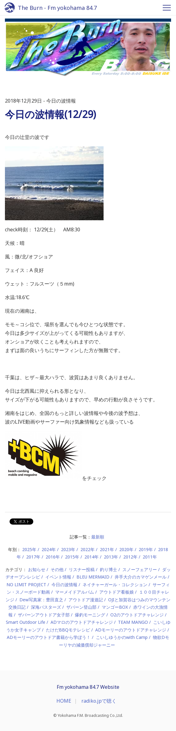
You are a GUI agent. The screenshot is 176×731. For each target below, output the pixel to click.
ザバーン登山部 (81, 607)
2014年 (91, 557)
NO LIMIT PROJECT (26, 584)
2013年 (111, 557)
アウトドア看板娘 (116, 592)
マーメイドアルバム (74, 592)
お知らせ (36, 569)
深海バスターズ (46, 607)
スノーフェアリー (139, 569)
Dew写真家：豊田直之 (41, 600)
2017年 (33, 557)
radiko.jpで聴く (99, 700)
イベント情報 (58, 577)
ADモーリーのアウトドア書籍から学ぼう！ (49, 637)
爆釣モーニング (90, 615)
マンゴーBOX (115, 607)
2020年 (126, 549)
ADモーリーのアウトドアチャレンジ (130, 630)
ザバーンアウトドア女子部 (44, 615)
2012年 (130, 557)
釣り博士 (108, 569)
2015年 (72, 557)
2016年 (53, 557)
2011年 (150, 557)
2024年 (49, 549)
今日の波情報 (64, 584)
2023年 (68, 549)
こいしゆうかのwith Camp (122, 637)
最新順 (97, 537)
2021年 (107, 549)
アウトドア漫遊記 (85, 600)
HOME (63, 700)
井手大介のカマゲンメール (140, 577)
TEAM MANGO (133, 622)
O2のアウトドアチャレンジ (137, 615)
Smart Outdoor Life (25, 622)
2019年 (146, 549)
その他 (57, 569)
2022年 (87, 549)
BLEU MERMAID (92, 577)
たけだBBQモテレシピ (68, 630)
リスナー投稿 (82, 569)
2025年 (29, 549)
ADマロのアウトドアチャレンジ (82, 622)
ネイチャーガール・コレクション (115, 584)
